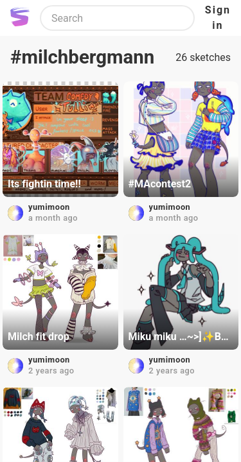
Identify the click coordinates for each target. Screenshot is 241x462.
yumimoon (49, 207)
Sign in (218, 17)
